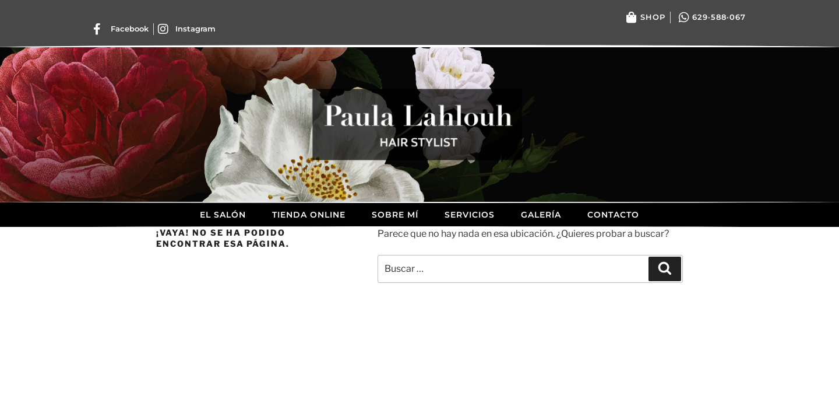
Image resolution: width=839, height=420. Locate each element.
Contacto (613, 214)
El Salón (223, 214)
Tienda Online (309, 214)
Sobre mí (395, 214)
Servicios (470, 214)
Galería (541, 214)
